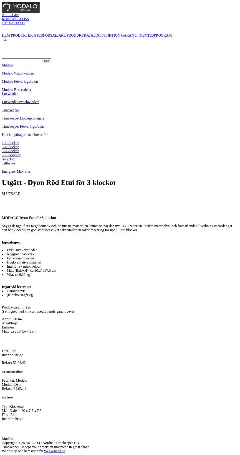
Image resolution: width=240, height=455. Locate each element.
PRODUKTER (22, 35)
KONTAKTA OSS (15, 19)
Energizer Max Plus (16, 171)
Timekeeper (10, 110)
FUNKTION (111, 35)
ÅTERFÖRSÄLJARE (50, 35)
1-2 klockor (10, 143)
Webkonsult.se (54, 451)
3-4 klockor (10, 147)
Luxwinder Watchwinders (20, 102)
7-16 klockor (11, 155)
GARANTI (129, 35)
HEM (6, 35)
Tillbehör (8, 163)
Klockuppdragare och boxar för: (25, 135)
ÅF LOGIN (10, 15)
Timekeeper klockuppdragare (23, 118)
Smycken (8, 159)
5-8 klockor (10, 151)
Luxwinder (10, 94)
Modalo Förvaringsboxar (20, 81)
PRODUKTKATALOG (84, 35)
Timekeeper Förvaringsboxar (23, 126)
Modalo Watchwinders (18, 73)
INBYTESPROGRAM (155, 35)
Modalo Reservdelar (16, 90)
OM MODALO (13, 23)
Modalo (7, 65)
